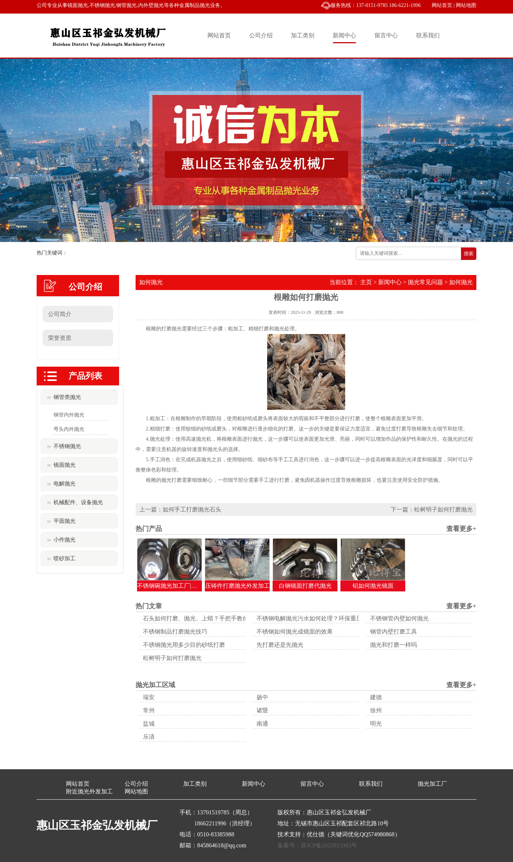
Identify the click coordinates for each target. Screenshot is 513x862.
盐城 (149, 723)
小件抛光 (64, 540)
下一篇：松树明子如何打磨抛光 (432, 509)
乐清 (149, 737)
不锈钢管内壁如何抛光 (399, 618)
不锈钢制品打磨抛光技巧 (175, 631)
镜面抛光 (64, 465)
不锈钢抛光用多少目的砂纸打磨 (184, 645)
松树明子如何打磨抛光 (172, 658)
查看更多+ (461, 528)
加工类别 (302, 35)
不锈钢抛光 (67, 446)
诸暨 (262, 710)
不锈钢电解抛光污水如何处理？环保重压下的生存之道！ (329, 618)
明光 (376, 723)
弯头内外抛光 (68, 429)
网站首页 (442, 5)
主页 (366, 282)
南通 (262, 723)
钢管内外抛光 (68, 415)
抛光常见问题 (425, 282)
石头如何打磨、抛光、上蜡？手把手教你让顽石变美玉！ (216, 618)
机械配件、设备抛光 (78, 502)
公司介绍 (261, 35)
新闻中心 (344, 35)
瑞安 (149, 697)
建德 (376, 697)
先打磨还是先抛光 (279, 645)
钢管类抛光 (67, 397)
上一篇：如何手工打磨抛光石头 (180, 509)
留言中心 (386, 35)
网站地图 (466, 5)
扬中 (262, 697)
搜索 (468, 253)
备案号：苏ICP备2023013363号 (317, 845)
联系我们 (428, 35)
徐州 (376, 710)
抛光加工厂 (432, 784)
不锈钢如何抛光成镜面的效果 (294, 631)
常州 (149, 710)
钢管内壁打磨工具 (393, 631)
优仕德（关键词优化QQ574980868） (353, 834)
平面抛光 (64, 521)
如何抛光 (461, 282)
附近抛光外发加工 (89, 791)
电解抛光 (64, 484)
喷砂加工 (64, 558)
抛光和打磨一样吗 (393, 645)
